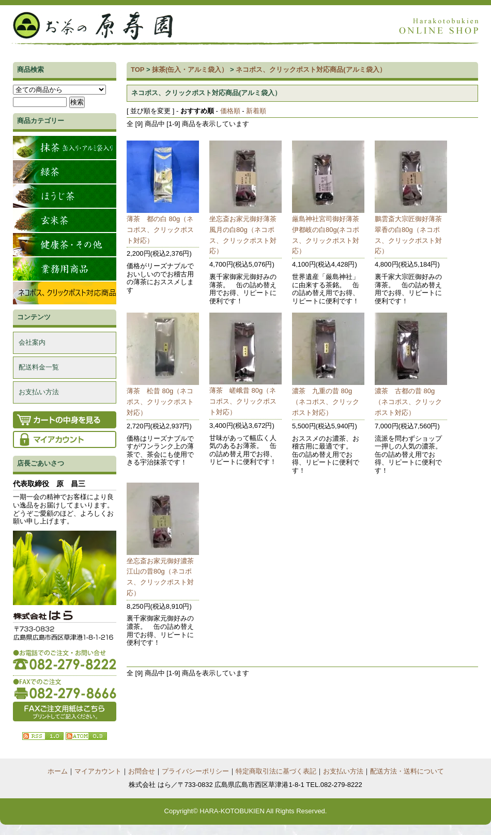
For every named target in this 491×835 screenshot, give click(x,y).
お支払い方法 (39, 392)
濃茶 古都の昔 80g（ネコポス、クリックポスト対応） (408, 401)
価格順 (230, 111)
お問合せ (141, 771)
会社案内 (32, 342)
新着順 (256, 111)
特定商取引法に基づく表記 (276, 771)
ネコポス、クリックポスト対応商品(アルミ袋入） (311, 69)
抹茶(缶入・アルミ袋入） (190, 69)
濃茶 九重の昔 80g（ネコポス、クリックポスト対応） (325, 401)
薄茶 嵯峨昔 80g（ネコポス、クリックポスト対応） (243, 401)
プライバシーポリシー (195, 771)
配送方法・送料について (407, 771)
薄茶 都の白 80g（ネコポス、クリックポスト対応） (160, 229)
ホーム (58, 771)
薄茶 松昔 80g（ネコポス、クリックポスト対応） (160, 401)
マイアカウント (97, 771)
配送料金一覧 (39, 367)
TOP (137, 69)
